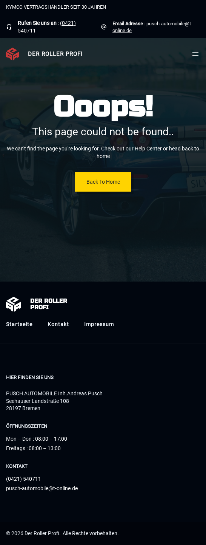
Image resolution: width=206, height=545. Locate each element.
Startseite (19, 324)
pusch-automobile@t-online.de (42, 488)
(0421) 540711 (23, 479)
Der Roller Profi (55, 54)
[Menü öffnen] (195, 54)
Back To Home (103, 182)
